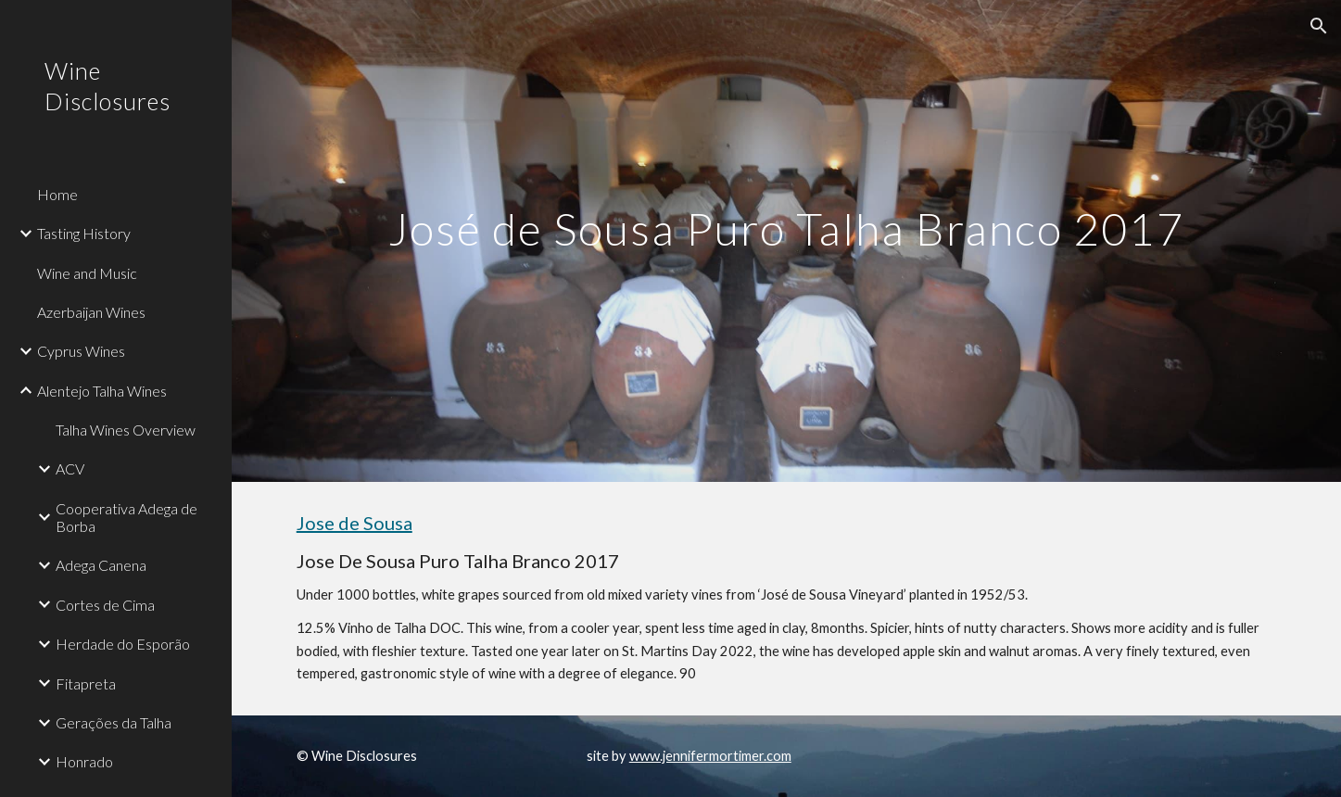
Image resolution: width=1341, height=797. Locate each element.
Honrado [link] (84, 761)
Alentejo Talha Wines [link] (102, 390)
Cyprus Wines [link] (81, 351)
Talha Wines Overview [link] (126, 429)
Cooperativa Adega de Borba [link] (126, 517)
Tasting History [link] (84, 233)
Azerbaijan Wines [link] (91, 312)
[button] (1319, 26)
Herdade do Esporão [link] (123, 643)
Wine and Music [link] (87, 273)
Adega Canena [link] (101, 565)
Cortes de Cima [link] (105, 605)
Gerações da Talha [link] (113, 722)
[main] (786, 240)
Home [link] (57, 194)
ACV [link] (70, 468)
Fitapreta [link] (86, 683)
